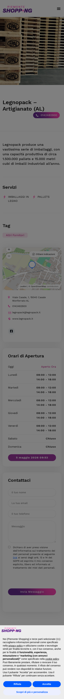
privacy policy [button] (15, 645)
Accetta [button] (46, 684)
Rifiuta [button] (17, 684)
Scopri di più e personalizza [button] (32, 692)
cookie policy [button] (52, 659)
